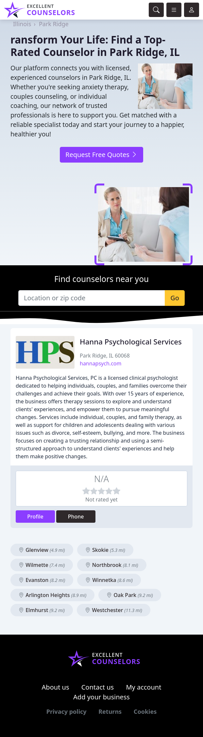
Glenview (42, 549)
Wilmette (42, 565)
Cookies (145, 711)
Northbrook (111, 565)
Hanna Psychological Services (131, 342)
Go (174, 297)
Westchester (113, 610)
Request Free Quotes (101, 154)
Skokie (105, 549)
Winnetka (109, 580)
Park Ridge (54, 24)
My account (143, 687)
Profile (35, 516)
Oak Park (130, 595)
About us (55, 687)
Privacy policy (66, 711)
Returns (110, 711)
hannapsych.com (100, 363)
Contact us (97, 687)
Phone (76, 516)
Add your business (101, 697)
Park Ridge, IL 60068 (105, 355)
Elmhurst (42, 610)
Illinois (22, 24)
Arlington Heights (52, 595)
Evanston (42, 580)
